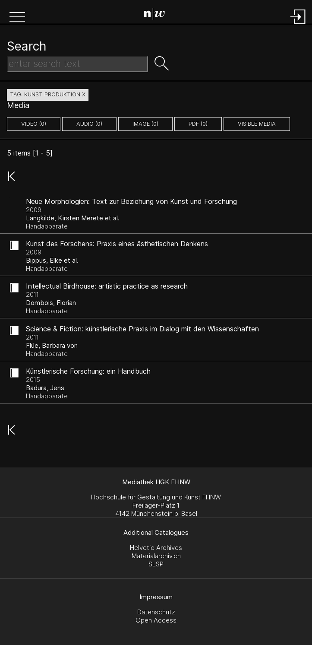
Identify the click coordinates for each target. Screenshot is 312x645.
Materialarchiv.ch (156, 556)
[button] (17, 17)
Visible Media (257, 124)
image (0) (145, 124)
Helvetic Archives (156, 547)
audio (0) (89, 124)
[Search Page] (157, 15)
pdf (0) (198, 124)
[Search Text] (77, 64)
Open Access (156, 620)
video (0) (33, 124)
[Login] (298, 25)
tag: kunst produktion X (47, 94)
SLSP (156, 564)
